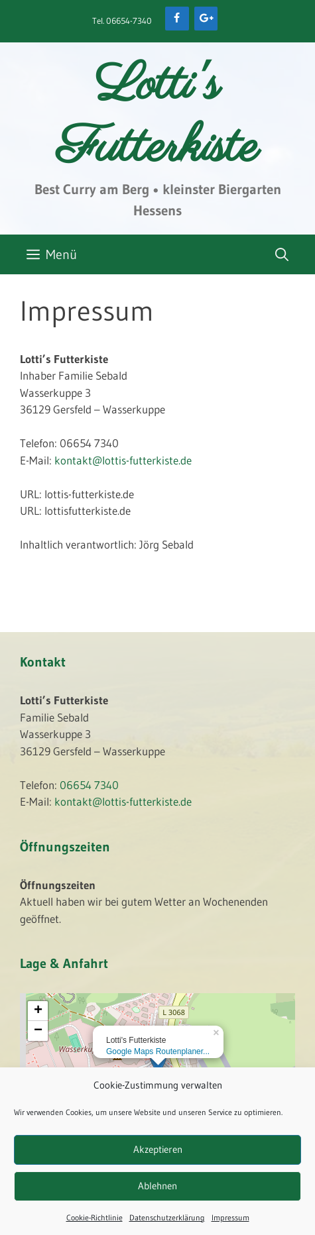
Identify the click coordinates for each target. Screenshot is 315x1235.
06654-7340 (129, 20)
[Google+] (206, 18)
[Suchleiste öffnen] (282, 254)
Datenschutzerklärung (167, 1217)
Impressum (230, 1217)
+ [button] (38, 1011)
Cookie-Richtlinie (94, 1217)
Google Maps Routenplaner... (158, 1051)
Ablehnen (157, 1185)
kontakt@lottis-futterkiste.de (123, 460)
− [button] (38, 1031)
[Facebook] (176, 18)
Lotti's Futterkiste (157, 117)
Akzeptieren (157, 1149)
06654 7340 (89, 785)
